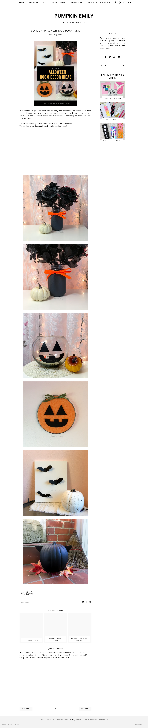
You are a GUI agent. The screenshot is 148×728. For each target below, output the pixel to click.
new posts (26, 708)
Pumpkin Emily (13, 725)
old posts (85, 708)
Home (21, 2)
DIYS (45, 2)
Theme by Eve (140, 725)
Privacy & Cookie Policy (65, 719)
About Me (33, 2)
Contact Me (76, 2)
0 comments (24, 602)
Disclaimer (92, 719)
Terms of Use (81, 719)
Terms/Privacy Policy (97, 2)
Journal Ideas (58, 2)
